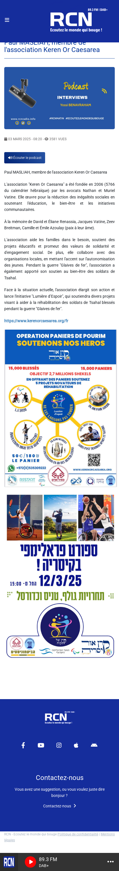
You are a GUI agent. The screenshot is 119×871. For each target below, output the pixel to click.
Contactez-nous (59, 806)
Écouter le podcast (24, 158)
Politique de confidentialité (78, 834)
